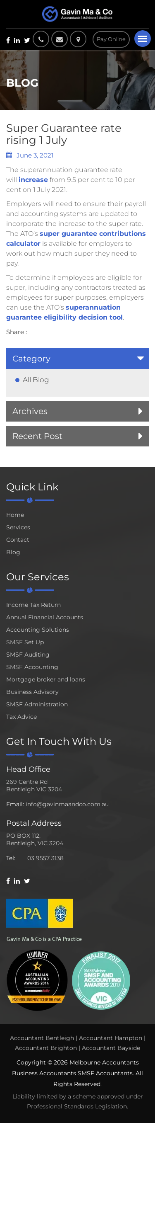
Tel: (10, 858)
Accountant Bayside (111, 1048)
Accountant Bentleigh (42, 1038)
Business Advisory (32, 692)
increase (33, 180)
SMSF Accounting (32, 667)
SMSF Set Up (25, 642)
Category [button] (31, 359)
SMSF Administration (37, 704)
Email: (15, 804)
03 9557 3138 (45, 858)
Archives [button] (30, 411)
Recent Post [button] (37, 436)
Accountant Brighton (46, 1048)
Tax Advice (21, 716)
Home (15, 515)
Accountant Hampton (110, 1038)
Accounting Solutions (37, 629)
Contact (17, 539)
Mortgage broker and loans (45, 679)
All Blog (36, 380)
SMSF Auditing (28, 654)
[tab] (77, 358)
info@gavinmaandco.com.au (67, 804)
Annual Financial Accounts (44, 617)
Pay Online (111, 39)
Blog (13, 552)
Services (18, 527)
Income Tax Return (33, 605)
